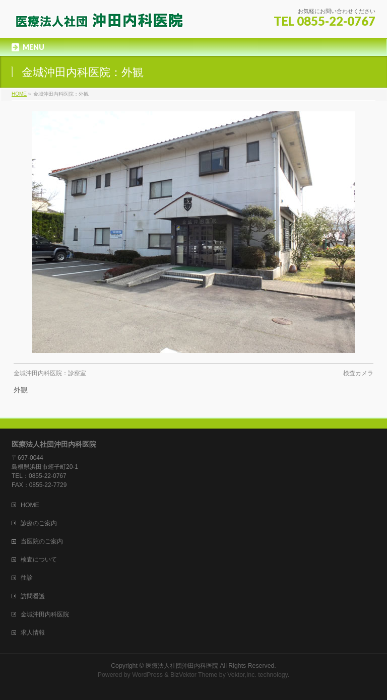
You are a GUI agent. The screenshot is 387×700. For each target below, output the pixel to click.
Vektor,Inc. (241, 674)
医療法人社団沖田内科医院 (182, 665)
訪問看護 (33, 596)
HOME (30, 505)
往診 (27, 577)
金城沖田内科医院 (45, 614)
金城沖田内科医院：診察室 (50, 373)
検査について (39, 559)
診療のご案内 (39, 523)
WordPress (147, 674)
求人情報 (33, 632)
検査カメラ (358, 373)
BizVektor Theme (194, 674)
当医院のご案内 (42, 541)
